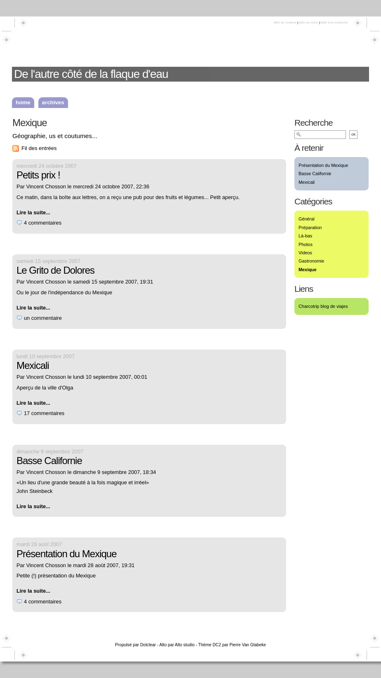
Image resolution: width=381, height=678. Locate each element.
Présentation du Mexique (66, 553)
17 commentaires (44, 413)
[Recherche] (320, 134)
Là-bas (305, 235)
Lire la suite (31, 212)
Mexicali (32, 365)
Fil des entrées (39, 148)
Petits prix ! (38, 175)
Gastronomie (311, 260)
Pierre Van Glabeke (247, 645)
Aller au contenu (284, 22)
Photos (306, 244)
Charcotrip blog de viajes (323, 306)
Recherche (313, 122)
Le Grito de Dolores (55, 270)
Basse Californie (49, 460)
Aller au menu (308, 22)
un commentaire (43, 318)
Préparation (310, 227)
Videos (305, 252)
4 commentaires (42, 223)
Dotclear (148, 645)
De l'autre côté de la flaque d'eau (91, 74)
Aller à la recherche (334, 22)
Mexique (308, 269)
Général (307, 218)
